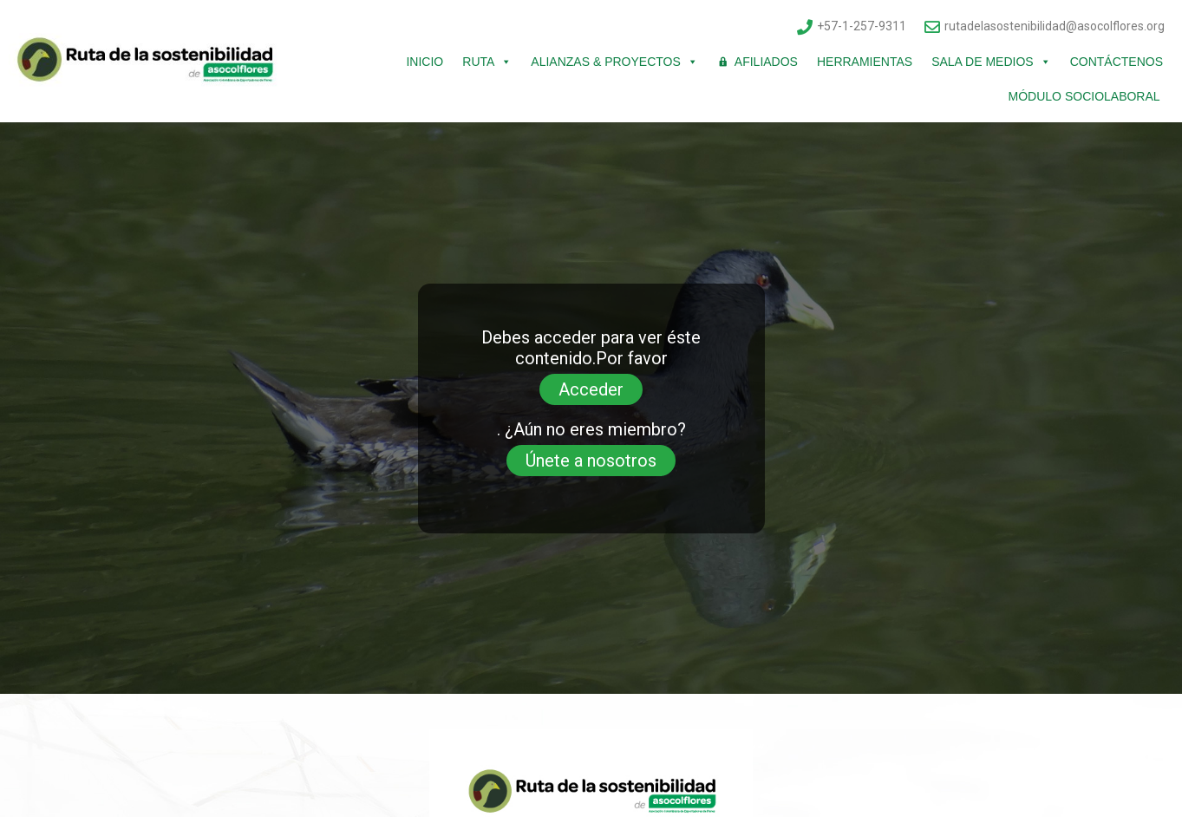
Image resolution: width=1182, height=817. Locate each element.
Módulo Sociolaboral (1086, 96)
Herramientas (864, 62)
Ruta (487, 62)
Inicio (424, 62)
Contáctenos (1116, 62)
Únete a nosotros (591, 460)
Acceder (591, 389)
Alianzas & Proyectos (614, 62)
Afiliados (766, 62)
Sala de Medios (990, 62)
